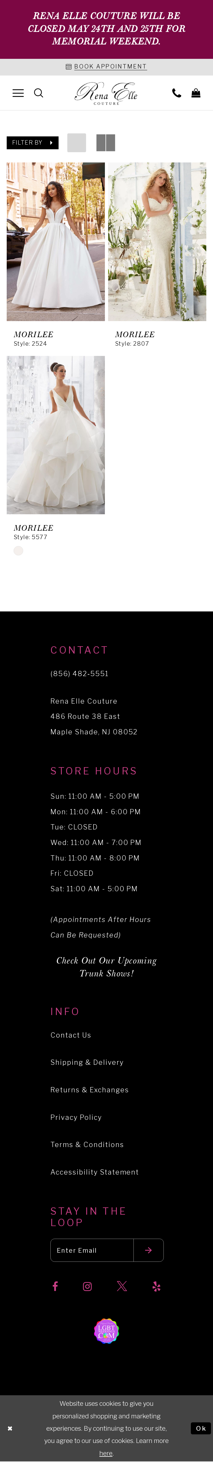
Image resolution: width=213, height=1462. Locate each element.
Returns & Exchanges (89, 1090)
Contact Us (70, 1035)
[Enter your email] (107, 1250)
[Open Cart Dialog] (196, 93)
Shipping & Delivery (87, 1062)
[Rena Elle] (107, 94)
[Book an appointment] (106, 67)
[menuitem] (18, 93)
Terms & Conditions (87, 1145)
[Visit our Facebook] (55, 1287)
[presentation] (56, 242)
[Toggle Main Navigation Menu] (18, 93)
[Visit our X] (122, 1287)
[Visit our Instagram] (87, 1287)
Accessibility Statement (94, 1172)
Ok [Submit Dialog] (201, 1428)
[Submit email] (149, 1250)
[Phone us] (176, 93)
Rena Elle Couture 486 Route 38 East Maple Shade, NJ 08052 (94, 716)
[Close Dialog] (10, 1428)
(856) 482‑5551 (79, 674)
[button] (33, 143)
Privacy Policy (76, 1117)
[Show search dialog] (38, 93)
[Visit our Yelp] (156, 1287)
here (105, 1453)
